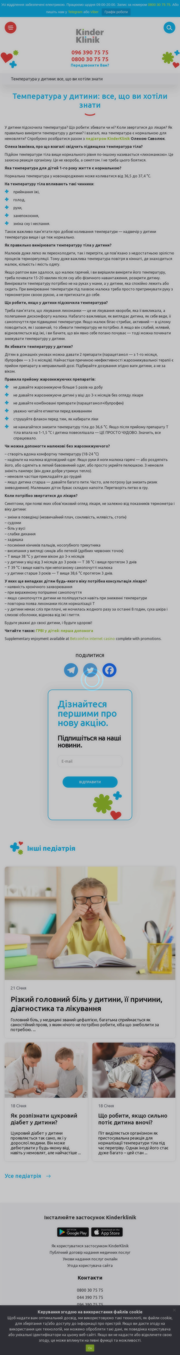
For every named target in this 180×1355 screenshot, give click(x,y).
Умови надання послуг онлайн (90, 1259)
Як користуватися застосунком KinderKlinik (90, 1246)
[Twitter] (90, 670)
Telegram (75, 12)
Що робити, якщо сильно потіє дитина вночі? (132, 1119)
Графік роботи (116, 12)
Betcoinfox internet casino (92, 638)
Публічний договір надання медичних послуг (90, 1252)
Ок (90, 1348)
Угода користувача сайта (90, 1265)
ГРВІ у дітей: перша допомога (64, 631)
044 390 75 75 (90, 1297)
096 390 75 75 (90, 52)
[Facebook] (109, 670)
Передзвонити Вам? (90, 65)
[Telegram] (71, 670)
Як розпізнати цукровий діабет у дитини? (44, 1119)
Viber (94, 12)
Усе (23, 1176)
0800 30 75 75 (159, 5)
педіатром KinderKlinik (108, 138)
